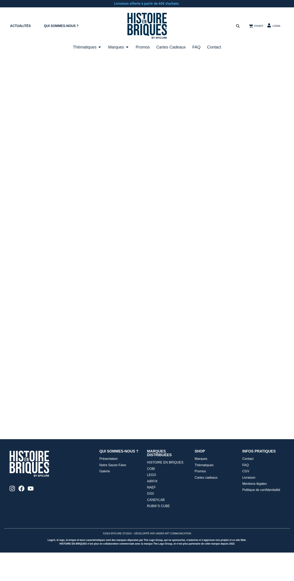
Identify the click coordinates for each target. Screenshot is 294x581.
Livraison (248, 506)
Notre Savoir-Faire (112, 493)
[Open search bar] (238, 26)
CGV (245, 499)
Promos (200, 499)
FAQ (245, 493)
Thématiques (204, 493)
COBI (151, 497)
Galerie (104, 499)
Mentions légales (254, 512)
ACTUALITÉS (20, 26)
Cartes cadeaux (206, 506)
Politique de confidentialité (261, 518)
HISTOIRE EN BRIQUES (165, 491)
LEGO (151, 503)
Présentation (108, 487)
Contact (248, 487)
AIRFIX (152, 509)
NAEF (151, 516)
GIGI (150, 522)
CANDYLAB (156, 528)
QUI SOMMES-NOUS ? (61, 26)
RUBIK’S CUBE (158, 534)
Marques (201, 487)
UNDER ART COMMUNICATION (173, 562)
